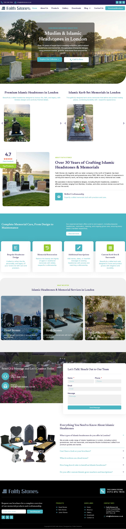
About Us (44, 8)
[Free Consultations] (102, 491)
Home (34, 8)
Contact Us (98, 8)
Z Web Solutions (77, 526)
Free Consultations (115, 489)
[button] (2, 123)
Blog (87, 8)
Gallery (65, 8)
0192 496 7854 (115, 492)
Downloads (76, 8)
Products (55, 8)
